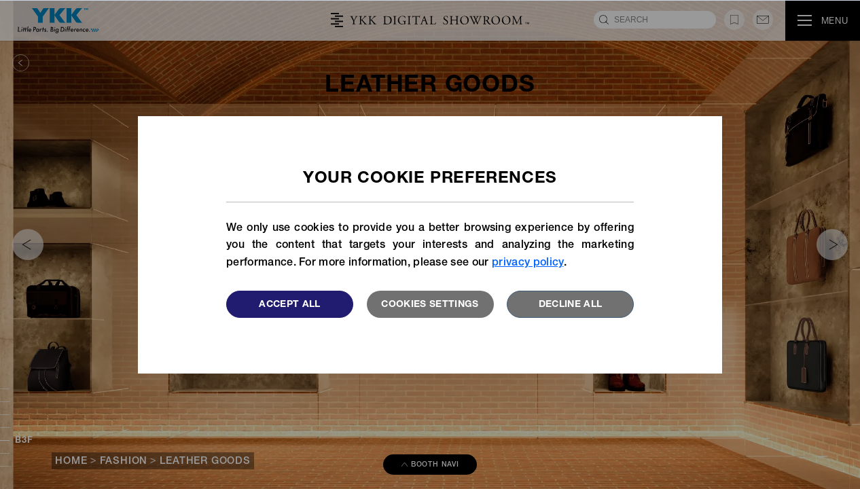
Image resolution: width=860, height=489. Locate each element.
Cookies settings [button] (430, 305)
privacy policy (527, 263)
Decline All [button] (571, 305)
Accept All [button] (290, 305)
